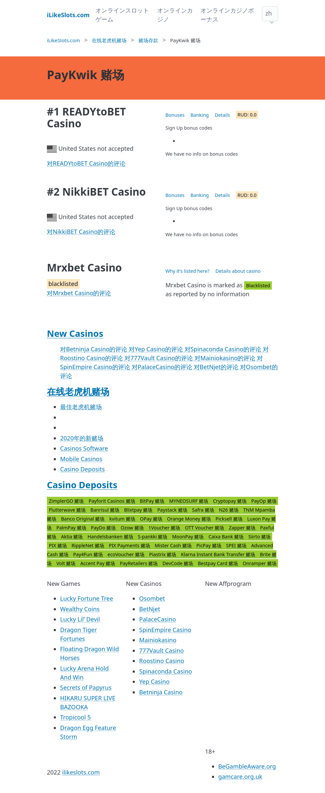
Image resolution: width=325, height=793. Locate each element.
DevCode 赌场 (178, 563)
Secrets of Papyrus (86, 687)
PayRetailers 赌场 (139, 563)
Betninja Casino (160, 692)
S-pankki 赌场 (153, 536)
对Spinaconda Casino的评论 (224, 349)
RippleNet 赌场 (88, 545)
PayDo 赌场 (104, 527)
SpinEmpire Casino (165, 630)
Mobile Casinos (81, 459)
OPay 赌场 (151, 519)
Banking (200, 115)
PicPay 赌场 (209, 545)
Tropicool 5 (75, 717)
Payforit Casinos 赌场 (112, 501)
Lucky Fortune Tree (86, 598)
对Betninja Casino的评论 (94, 349)
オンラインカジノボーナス (227, 14)
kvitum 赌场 (122, 519)
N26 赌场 (229, 510)
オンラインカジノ (175, 14)
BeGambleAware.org (247, 766)
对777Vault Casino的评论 (160, 358)
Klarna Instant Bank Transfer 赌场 (218, 554)
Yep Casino (154, 681)
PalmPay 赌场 (72, 527)
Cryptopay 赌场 (230, 501)
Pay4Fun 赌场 (88, 554)
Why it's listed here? (187, 271)
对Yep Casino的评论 (157, 349)
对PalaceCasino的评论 (163, 367)
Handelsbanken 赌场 (111, 536)
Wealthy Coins (79, 609)
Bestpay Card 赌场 (218, 563)
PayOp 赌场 (263, 501)
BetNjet (149, 609)
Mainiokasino (157, 640)
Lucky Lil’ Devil (80, 619)
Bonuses (175, 115)
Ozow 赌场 (133, 527)
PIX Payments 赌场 (130, 545)
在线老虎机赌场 (78, 391)
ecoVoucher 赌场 (127, 554)
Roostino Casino (161, 661)
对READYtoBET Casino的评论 (86, 163)
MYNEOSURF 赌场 (189, 501)
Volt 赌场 (66, 563)
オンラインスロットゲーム (122, 14)
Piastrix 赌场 (163, 554)
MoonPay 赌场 (188, 536)
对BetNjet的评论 (217, 367)
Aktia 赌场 (72, 536)
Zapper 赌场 (243, 527)
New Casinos (75, 333)
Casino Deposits (82, 469)
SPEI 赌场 (236, 545)
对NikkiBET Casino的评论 (81, 232)
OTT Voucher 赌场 (205, 527)
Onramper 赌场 (259, 563)
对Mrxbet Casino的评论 (79, 293)
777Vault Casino (161, 650)
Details (222, 115)
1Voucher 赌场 (164, 527)
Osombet (152, 598)
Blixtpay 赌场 (139, 510)
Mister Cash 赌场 (174, 545)
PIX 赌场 (58, 545)
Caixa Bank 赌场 (226, 536)
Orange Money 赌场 (189, 519)
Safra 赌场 (203, 510)
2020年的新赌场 (81, 438)
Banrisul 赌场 (105, 510)
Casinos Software (84, 448)
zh (268, 13)
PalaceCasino (157, 619)
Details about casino (238, 271)
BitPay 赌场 (152, 501)
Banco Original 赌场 (83, 519)
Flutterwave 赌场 (68, 510)
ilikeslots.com (81, 772)
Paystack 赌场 (172, 510)
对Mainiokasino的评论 (226, 358)
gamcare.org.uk (240, 776)
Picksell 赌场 (230, 519)
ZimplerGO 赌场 (67, 501)
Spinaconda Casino (165, 671)
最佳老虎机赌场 (81, 407)
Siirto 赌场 (259, 536)
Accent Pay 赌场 (98, 563)
